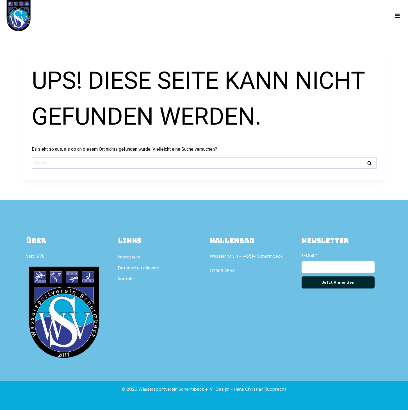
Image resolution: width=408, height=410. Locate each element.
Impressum (129, 257)
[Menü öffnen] (397, 15)
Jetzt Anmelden (338, 282)
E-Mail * (309, 255)
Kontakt (126, 279)
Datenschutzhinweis (138, 268)
